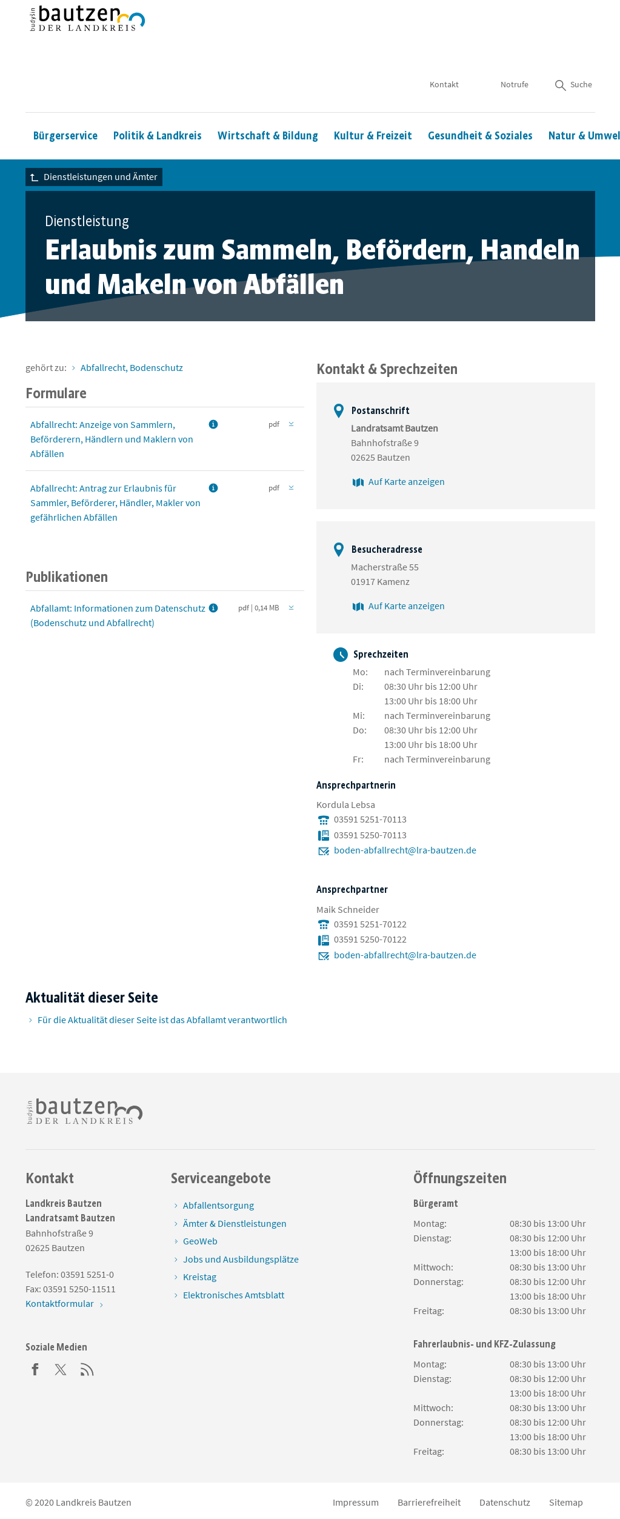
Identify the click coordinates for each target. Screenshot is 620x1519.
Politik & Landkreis (157, 100)
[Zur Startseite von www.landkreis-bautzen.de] (87, 38)
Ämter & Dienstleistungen (235, 1223)
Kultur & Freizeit (373, 100)
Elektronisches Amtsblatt (233, 1295)
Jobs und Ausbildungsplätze (241, 1259)
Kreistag (199, 1276)
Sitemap (566, 1502)
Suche (572, 48)
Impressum (356, 1502)
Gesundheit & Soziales (480, 100)
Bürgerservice (65, 100)
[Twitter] (61, 1368)
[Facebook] (35, 1368)
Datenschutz (504, 1502)
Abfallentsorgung (218, 1205)
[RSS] (87, 1368)
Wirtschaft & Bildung (268, 100)
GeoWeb (200, 1241)
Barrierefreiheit (429, 1502)
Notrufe (514, 48)
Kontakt (444, 48)
